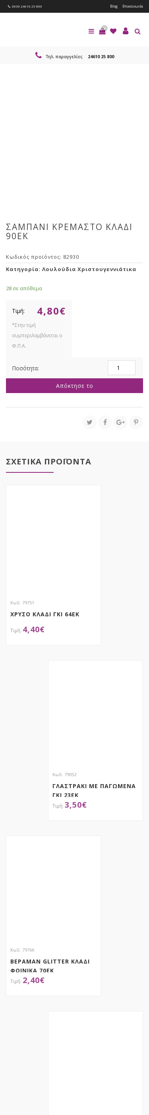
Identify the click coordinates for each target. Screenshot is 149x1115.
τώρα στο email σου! (71, 960)
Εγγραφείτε (27, 994)
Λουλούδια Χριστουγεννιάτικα (89, 269)
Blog (114, 6)
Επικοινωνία (132, 6)
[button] (102, 31)
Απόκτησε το (74, 385)
